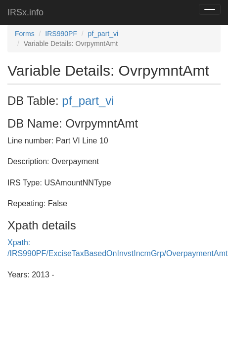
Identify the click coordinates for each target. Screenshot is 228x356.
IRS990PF (61, 34)
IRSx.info (25, 12)
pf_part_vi (103, 34)
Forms (25, 34)
